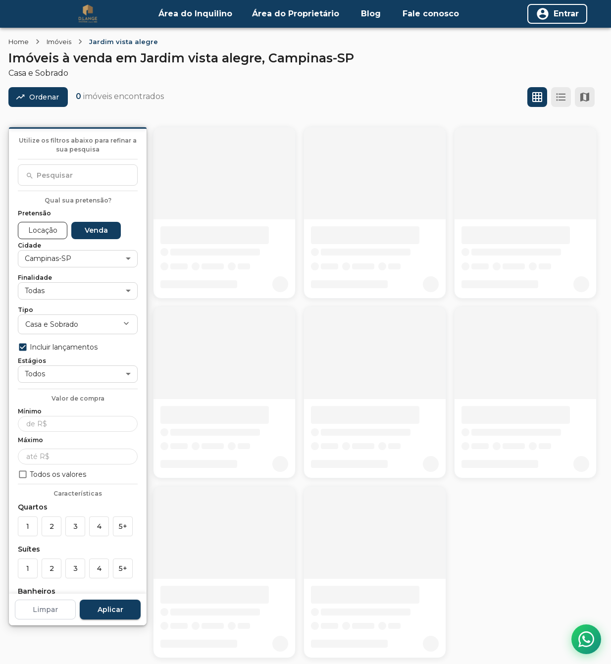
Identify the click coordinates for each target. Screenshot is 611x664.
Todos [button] (35, 373)
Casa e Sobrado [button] (51, 324)
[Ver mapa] (585, 97)
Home (18, 42)
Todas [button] (35, 290)
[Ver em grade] (537, 97)
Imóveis (59, 42)
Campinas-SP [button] (48, 258)
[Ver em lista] (561, 97)
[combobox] (78, 175)
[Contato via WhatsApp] (586, 639)
